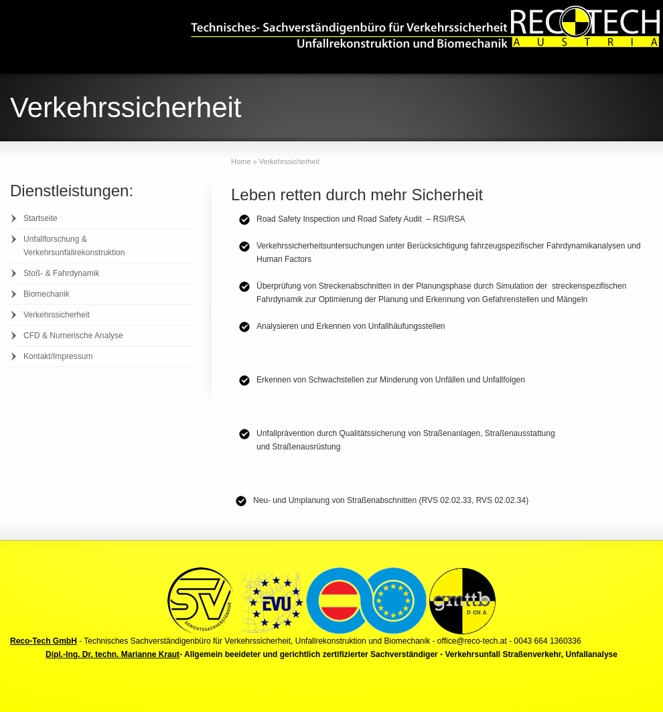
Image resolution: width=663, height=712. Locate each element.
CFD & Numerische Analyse (73, 335)
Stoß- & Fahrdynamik (61, 273)
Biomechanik (46, 294)
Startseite (40, 218)
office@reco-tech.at (472, 641)
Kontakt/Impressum (57, 356)
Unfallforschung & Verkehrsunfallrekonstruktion (74, 245)
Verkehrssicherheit (56, 314)
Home (240, 161)
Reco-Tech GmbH (43, 641)
